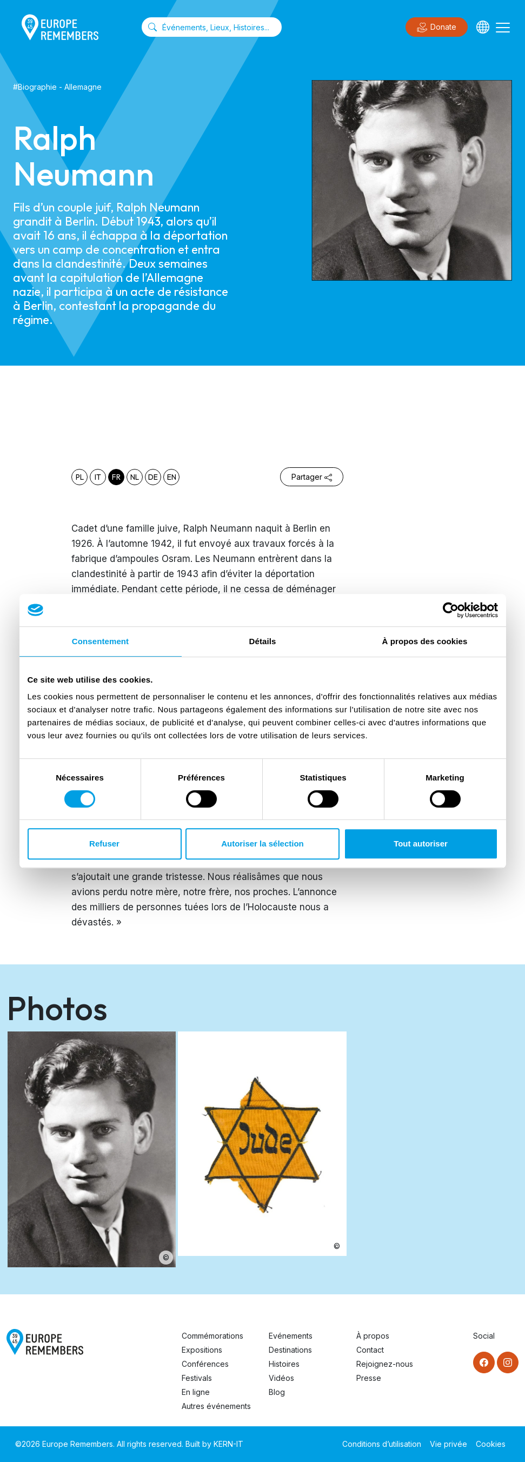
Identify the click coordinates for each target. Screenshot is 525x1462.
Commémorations (212, 1335)
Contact (370, 1349)
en (171, 477)
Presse (368, 1377)
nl (134, 477)
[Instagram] (508, 1362)
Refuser (104, 843)
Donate (436, 27)
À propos (372, 1335)
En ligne (196, 1392)
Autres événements (216, 1406)
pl (80, 477)
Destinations (290, 1349)
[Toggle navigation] (502, 27)
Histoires (284, 1363)
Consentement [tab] (100, 641)
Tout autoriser (421, 843)
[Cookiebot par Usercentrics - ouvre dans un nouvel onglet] (450, 610)
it (98, 477)
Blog (277, 1392)
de (153, 477)
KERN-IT (228, 1443)
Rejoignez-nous (384, 1363)
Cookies (491, 1443)
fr (116, 477)
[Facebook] (484, 1362)
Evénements (291, 1335)
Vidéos (281, 1377)
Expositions (202, 1349)
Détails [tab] (262, 641)
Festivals (197, 1377)
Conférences (205, 1363)
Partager (311, 476)
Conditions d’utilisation (381, 1443)
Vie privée (448, 1443)
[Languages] (482, 27)
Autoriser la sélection (262, 843)
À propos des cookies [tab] (425, 641)
